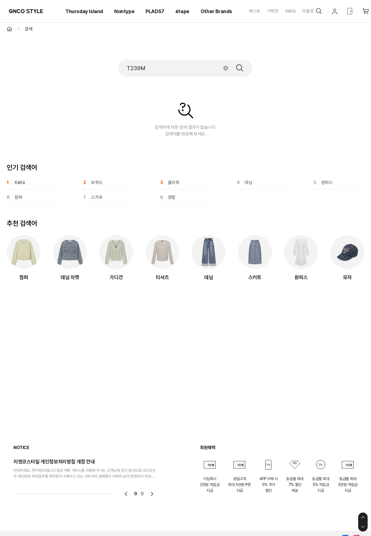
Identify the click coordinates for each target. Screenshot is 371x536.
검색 (240, 68)
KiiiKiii (290, 11)
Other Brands (216, 11)
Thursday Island (84, 11)
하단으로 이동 (363, 527)
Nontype (124, 11)
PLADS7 (155, 11)
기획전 (273, 11)
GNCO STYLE (26, 11)
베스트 (254, 11)
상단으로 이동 (363, 517)
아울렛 (307, 11)
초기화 (225, 68)
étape (182, 11)
